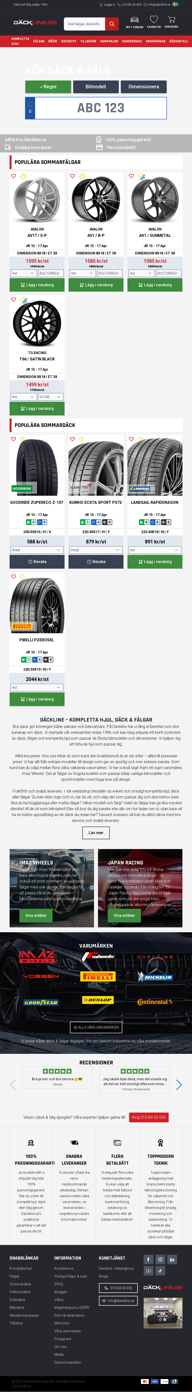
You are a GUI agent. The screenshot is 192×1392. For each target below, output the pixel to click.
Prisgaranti (62, 1339)
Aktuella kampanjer (24, 1316)
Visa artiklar (36, 915)
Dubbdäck (17, 1300)
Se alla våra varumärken (96, 1028)
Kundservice (132, 41)
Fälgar (38, 41)
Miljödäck (17, 1308)
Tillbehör (88, 41)
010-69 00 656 (131, 4)
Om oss (60, 1347)
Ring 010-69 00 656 (149, 1118)
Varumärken (155, 41)
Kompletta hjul (20, 41)
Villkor (59, 1300)
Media (59, 1355)
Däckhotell (178, 41)
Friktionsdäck (20, 1292)
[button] (179, 1085)
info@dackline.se (159, 4)
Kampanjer (109, 41)
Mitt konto (62, 1323)
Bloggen (60, 1292)
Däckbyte (68, 41)
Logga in (109, 4)
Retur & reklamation (69, 1316)
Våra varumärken (67, 1331)
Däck (52, 41)
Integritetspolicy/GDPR (71, 1308)
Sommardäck (20, 1284)
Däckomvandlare (67, 1363)
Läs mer (96, 833)
